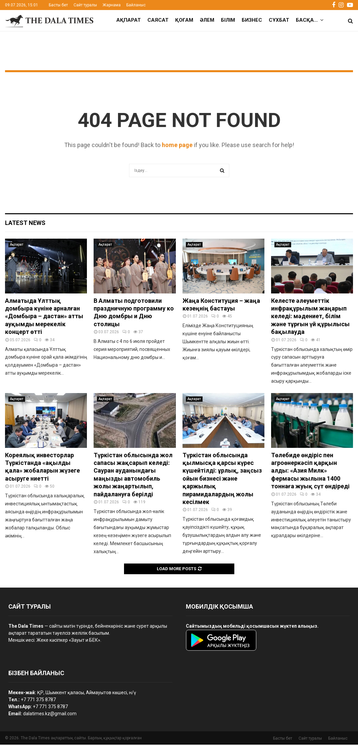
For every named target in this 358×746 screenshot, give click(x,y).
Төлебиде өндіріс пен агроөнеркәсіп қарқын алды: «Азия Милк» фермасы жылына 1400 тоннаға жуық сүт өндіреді (310, 472)
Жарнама (112, 5)
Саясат (157, 20)
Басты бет (58, 5)
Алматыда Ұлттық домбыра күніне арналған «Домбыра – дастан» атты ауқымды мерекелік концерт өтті (44, 317)
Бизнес (252, 20)
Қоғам (184, 20)
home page (177, 146)
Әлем (207, 20)
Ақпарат (128, 20)
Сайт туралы (85, 5)
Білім (228, 20)
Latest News (25, 224)
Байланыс (136, 5)
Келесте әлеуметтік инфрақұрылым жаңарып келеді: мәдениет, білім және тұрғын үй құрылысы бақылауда (310, 317)
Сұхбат (279, 20)
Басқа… (307, 20)
